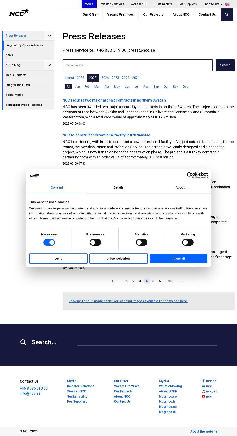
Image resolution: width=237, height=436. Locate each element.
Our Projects (153, 14)
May (117, 86)
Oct (166, 86)
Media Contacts (16, 75)
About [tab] (180, 187)
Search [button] (225, 65)
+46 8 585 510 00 (34, 388)
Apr (107, 86)
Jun (127, 86)
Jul (136, 86)
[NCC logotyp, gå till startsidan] (19, 12)
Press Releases (16, 35)
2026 (80, 78)
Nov (175, 86)
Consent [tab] (57, 187)
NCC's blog (13, 65)
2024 (105, 78)
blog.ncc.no (168, 407)
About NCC (181, 14)
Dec (185, 86)
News (9, 55)
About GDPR (168, 391)
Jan (77, 86)
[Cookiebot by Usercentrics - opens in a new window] (190, 175)
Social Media (14, 94)
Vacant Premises (120, 14)
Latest (69, 78)
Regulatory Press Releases (24, 45)
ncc (206, 386)
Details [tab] (118, 187)
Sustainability (163, 4)
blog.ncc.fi (167, 402)
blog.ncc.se (168, 396)
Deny (58, 258)
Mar (97, 86)
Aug (146, 86)
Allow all (178, 258)
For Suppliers (187, 4)
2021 (136, 78)
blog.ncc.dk (167, 412)
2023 (115, 78)
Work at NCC (139, 4)
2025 (93, 78)
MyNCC (164, 381)
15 (170, 281)
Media (89, 4)
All (68, 86)
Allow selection (118, 258)
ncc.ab (208, 380)
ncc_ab (209, 391)
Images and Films (18, 85)
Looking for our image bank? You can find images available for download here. (128, 301)
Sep (156, 86)
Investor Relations (112, 4)
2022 (125, 78)
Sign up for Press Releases (24, 104)
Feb (87, 86)
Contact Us (207, 14)
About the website (203, 431)
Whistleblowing (170, 386)
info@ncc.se (30, 393)
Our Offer (90, 14)
